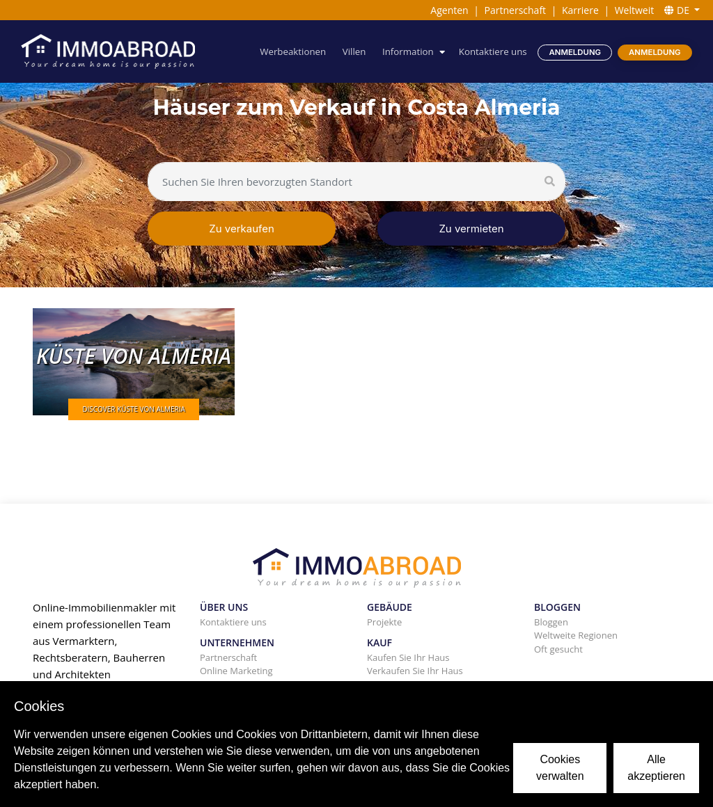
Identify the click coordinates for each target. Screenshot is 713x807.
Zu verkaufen (241, 228)
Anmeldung (575, 52)
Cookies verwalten (559, 767)
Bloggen (551, 622)
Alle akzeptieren (656, 767)
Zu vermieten (471, 228)
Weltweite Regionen (576, 635)
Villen (354, 51)
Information (408, 51)
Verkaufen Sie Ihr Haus (415, 670)
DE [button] (677, 10)
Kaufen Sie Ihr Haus (408, 657)
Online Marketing (236, 670)
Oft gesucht (558, 649)
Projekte (384, 622)
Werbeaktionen (293, 51)
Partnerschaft (516, 10)
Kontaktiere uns (493, 51)
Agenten (449, 10)
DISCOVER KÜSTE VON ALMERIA (133, 409)
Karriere (580, 10)
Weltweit (635, 10)
